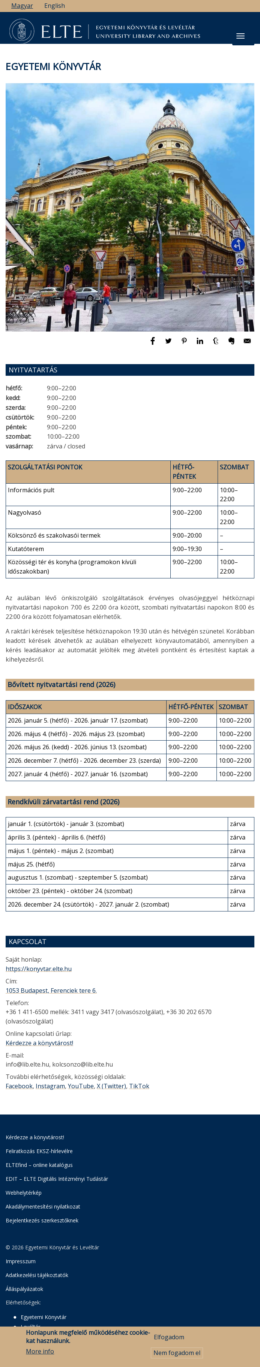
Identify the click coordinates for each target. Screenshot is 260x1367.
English (54, 5)
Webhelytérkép (24, 1192)
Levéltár (30, 1326)
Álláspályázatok (24, 1288)
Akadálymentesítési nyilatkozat (43, 1206)
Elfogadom (169, 1338)
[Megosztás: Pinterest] (185, 344)
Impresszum (21, 1261)
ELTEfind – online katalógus (39, 1164)
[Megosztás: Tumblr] (216, 344)
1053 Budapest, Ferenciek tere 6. (51, 990)
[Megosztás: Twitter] (169, 344)
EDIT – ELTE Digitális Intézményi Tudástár (57, 1178)
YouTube (81, 1086)
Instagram (50, 1086)
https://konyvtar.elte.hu (39, 969)
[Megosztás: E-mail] (247, 344)
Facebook (19, 1086)
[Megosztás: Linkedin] (200, 344)
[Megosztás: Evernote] (232, 344)
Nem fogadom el (176, 1355)
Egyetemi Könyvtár (43, 1317)
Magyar (22, 5)
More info (40, 1353)
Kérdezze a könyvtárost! (39, 1043)
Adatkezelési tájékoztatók (37, 1275)
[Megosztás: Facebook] (153, 344)
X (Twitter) (111, 1086)
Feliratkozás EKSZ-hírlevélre (39, 1151)
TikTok (139, 1086)
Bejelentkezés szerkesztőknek (42, 1220)
